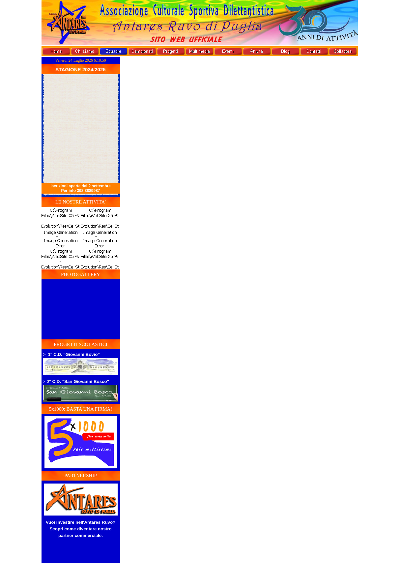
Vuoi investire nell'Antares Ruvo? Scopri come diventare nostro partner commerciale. (81, 529)
